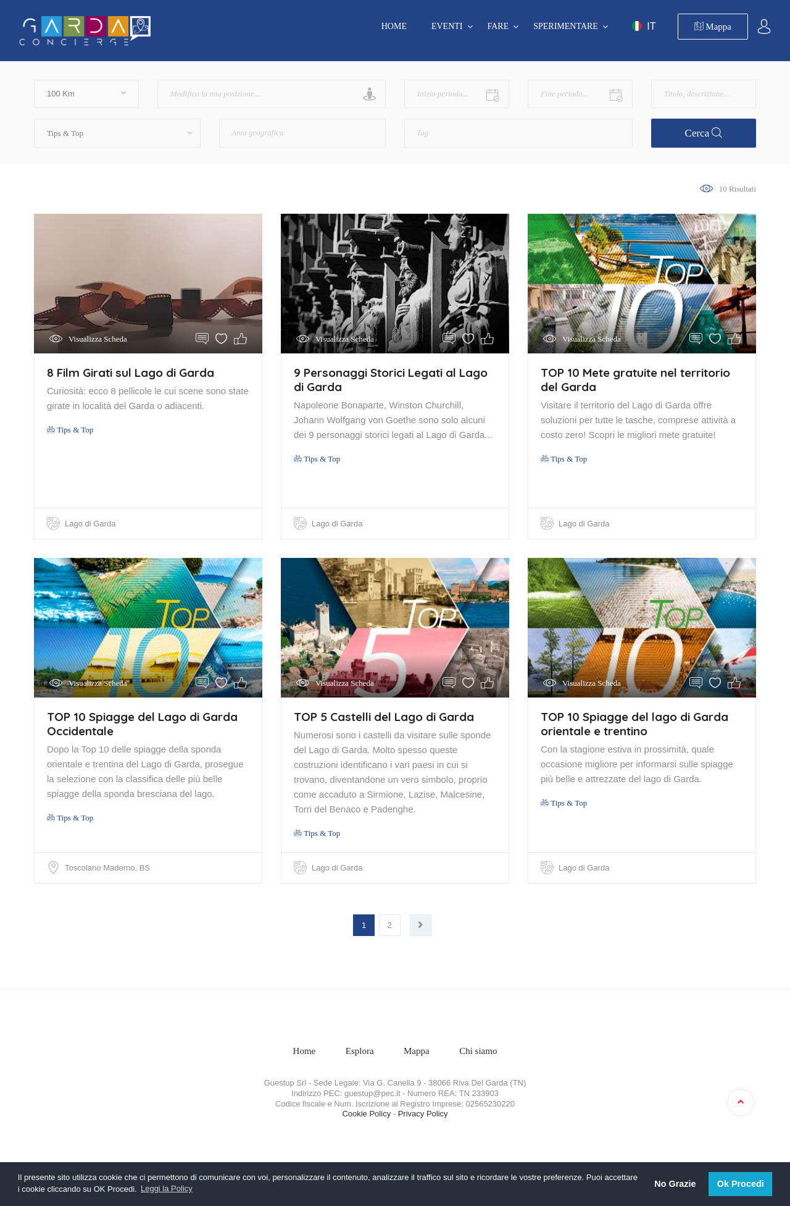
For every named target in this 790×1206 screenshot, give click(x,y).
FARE (498, 26)
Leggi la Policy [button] (167, 1188)
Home (394, 26)
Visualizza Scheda (98, 339)
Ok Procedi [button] (740, 1184)
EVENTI (447, 26)
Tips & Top (70, 429)
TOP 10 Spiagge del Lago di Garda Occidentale (142, 723)
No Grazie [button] (675, 1184)
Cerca (704, 133)
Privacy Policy (423, 1113)
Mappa (712, 27)
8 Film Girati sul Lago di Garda (130, 372)
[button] (117, 133)
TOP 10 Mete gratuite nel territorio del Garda (635, 379)
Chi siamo (478, 1051)
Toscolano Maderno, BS (107, 867)
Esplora (360, 1051)
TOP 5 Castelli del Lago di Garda (384, 716)
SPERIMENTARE (565, 26)
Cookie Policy (366, 1113)
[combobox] (302, 133)
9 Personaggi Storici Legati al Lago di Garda (391, 379)
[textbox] (281, 128)
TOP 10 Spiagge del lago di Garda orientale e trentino (634, 723)
